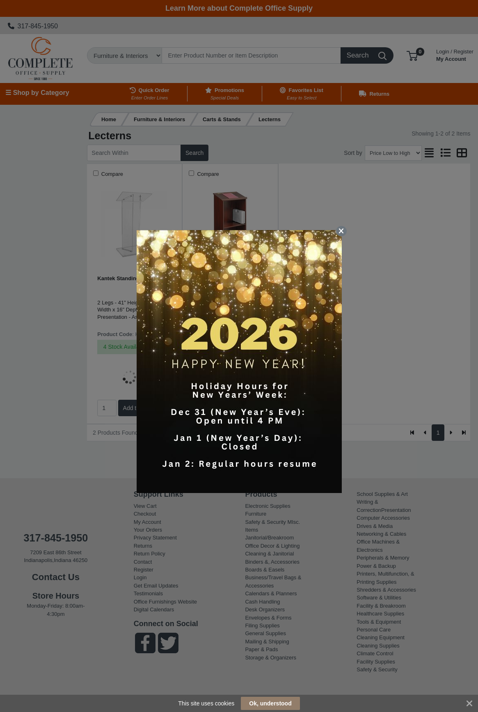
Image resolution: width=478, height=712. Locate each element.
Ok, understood (270, 703)
